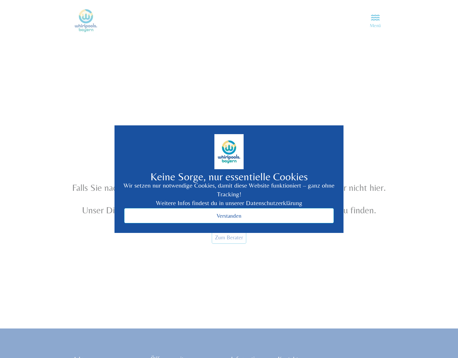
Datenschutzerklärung (274, 203)
